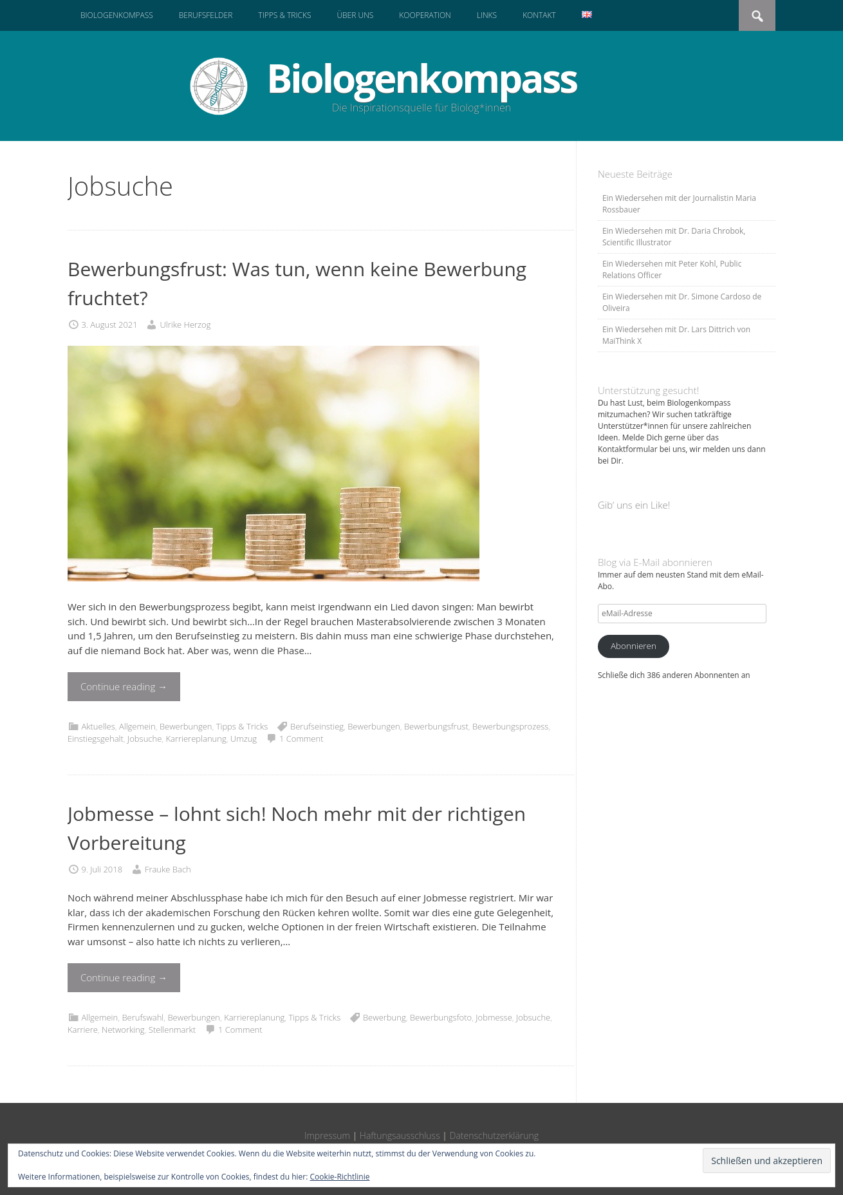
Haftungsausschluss (400, 1135)
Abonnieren (633, 646)
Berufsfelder (206, 15)
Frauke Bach (168, 869)
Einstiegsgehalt (96, 738)
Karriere (83, 1029)
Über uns (355, 15)
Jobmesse (494, 1017)
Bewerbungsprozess (510, 726)
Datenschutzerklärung (494, 1135)
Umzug (243, 738)
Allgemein (137, 726)
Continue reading (123, 686)
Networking (123, 1029)
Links (487, 15)
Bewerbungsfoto (441, 1017)
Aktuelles (98, 726)
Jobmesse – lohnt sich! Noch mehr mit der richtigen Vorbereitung (297, 828)
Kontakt (539, 15)
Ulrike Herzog (185, 324)
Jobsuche (144, 738)
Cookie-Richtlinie (340, 1176)
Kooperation (424, 15)
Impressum (327, 1135)
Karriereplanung (195, 738)
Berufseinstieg (317, 726)
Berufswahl (142, 1017)
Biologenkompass (116, 15)
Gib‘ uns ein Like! (634, 504)
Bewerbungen (186, 726)
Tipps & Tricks (284, 15)
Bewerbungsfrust (436, 726)
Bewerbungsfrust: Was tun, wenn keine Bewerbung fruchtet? (297, 283)
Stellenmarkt (172, 1029)
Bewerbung (384, 1017)
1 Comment (301, 738)
